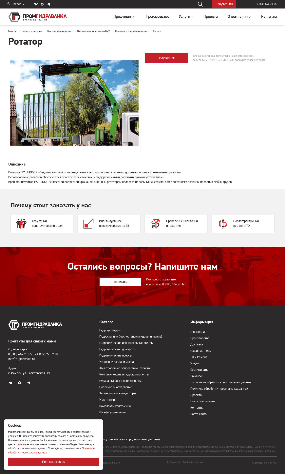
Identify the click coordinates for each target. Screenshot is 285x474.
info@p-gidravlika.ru (21, 359)
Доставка (196, 344)
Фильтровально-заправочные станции (124, 368)
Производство (199, 338)
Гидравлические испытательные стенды (126, 343)
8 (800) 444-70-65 (267, 4)
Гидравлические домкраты (117, 349)
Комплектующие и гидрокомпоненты (124, 374)
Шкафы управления (112, 412)
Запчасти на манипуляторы (117, 393)
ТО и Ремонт (198, 357)
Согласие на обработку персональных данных (220, 382)
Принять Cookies (53, 462)
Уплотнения (107, 400)
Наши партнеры (200, 351)
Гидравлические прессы (115, 355)
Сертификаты (199, 369)
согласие (21, 444)
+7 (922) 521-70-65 (218, 60)
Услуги (194, 363)
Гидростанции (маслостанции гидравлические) (130, 336)
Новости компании (202, 401)
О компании (198, 332)
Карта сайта (198, 414)
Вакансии (196, 376)
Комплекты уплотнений (115, 406)
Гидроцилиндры (110, 330)
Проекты (196, 395)
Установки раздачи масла (116, 362)
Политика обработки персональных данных (219, 388)
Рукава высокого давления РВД (120, 381)
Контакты (196, 407)
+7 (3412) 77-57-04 (45, 354)
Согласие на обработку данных (185, 462)
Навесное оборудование (115, 387)
